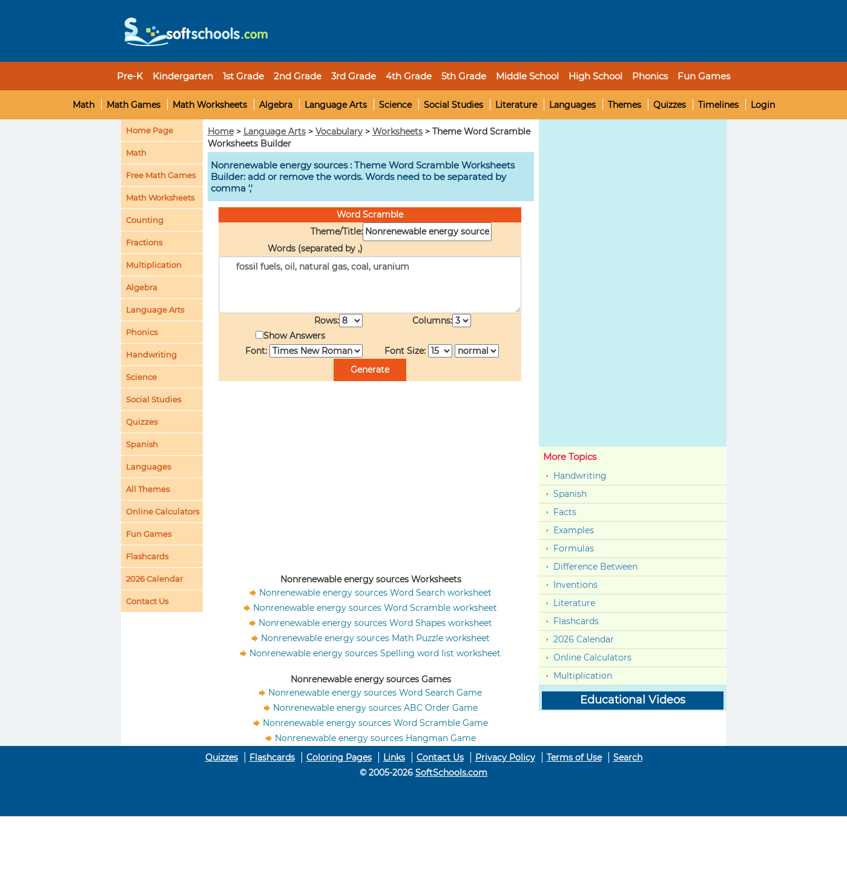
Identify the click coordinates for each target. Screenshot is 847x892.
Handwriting (151, 354)
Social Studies (453, 104)
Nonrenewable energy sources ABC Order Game (375, 707)
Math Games (133, 104)
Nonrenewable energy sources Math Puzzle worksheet (375, 638)
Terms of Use (574, 757)
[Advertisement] (499, 27)
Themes (624, 104)
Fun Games (703, 76)
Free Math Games (161, 175)
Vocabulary (339, 131)
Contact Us (440, 757)
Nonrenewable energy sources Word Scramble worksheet (375, 607)
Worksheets (397, 131)
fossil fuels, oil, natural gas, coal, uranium (370, 284)
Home (221, 131)
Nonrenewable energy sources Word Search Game (375, 692)
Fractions (144, 242)
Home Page (149, 130)
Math (83, 104)
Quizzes (669, 104)
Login (763, 104)
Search (627, 757)
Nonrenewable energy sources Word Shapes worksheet (375, 622)
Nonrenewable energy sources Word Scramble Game (375, 722)
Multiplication (154, 265)
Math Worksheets (210, 104)
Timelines (718, 104)
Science (395, 104)
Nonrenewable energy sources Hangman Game (375, 738)
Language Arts (336, 104)
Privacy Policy (505, 757)
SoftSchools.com (451, 772)
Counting (144, 220)
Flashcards (576, 621)
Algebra (275, 104)
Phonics (141, 332)
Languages (572, 104)
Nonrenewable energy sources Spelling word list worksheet (375, 653)
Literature (516, 104)
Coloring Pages (339, 757)
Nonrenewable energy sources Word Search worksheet (375, 592)
